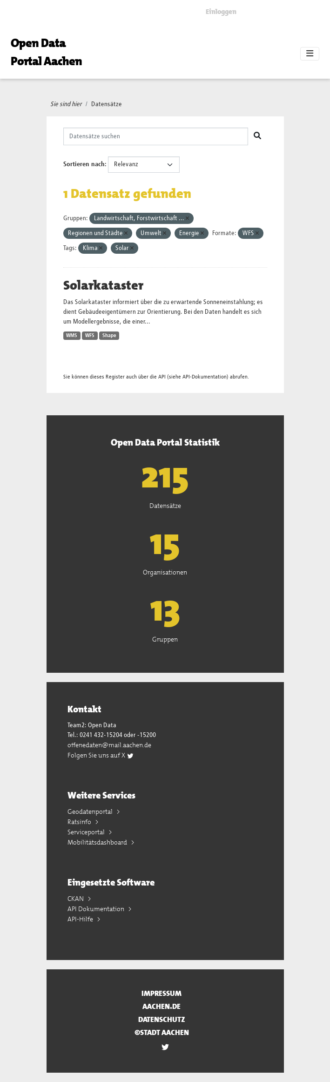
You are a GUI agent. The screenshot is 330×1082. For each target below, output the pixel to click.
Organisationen (165, 572)
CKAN (76, 898)
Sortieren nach (84, 164)
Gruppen (165, 639)
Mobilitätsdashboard (97, 842)
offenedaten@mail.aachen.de (109, 745)
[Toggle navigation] (309, 54)
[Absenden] (257, 136)
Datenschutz (161, 1019)
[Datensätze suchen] (155, 136)
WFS (89, 335)
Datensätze (106, 104)
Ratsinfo (80, 822)
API (162, 377)
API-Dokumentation (204, 377)
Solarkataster (103, 285)
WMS (71, 335)
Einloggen (221, 11)
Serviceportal (86, 832)
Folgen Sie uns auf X (100, 755)
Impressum (161, 993)
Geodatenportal (90, 811)
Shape (109, 335)
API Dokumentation (96, 909)
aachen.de (161, 1006)
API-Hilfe (80, 919)
